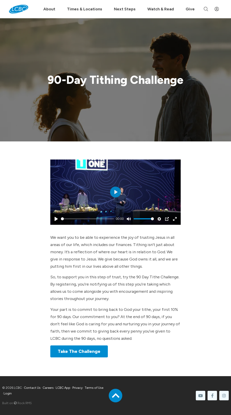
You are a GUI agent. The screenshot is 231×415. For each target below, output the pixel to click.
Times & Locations (84, 9)
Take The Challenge (79, 351)
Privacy (77, 388)
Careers (48, 388)
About (49, 9)
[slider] (87, 219)
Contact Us (32, 388)
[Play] (56, 219)
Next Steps (125, 9)
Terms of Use (94, 388)
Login (8, 393)
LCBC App (63, 388)
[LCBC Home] (18, 9)
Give (190, 9)
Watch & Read (160, 9)
